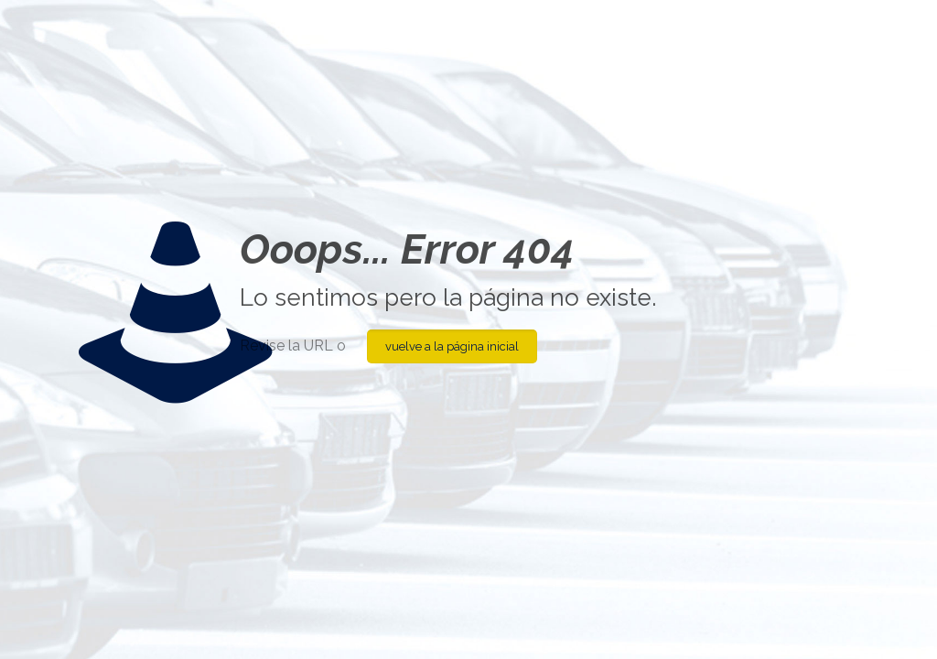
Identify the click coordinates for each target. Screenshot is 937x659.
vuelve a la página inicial (452, 346)
